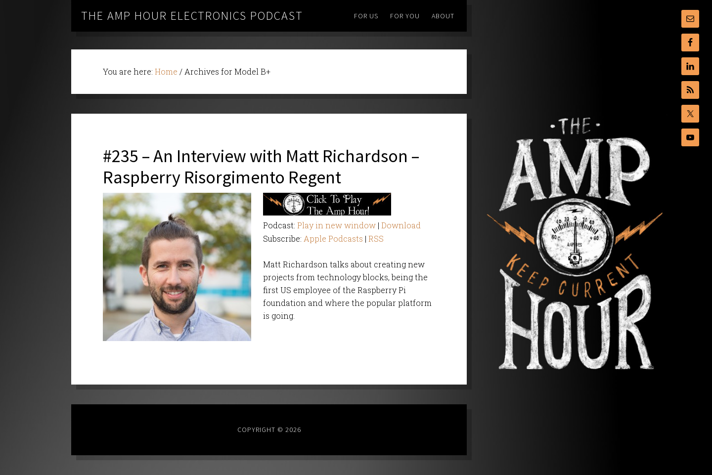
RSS (376, 238)
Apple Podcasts (333, 238)
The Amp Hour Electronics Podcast (192, 15)
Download (401, 225)
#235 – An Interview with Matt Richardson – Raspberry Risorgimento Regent (261, 166)
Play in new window (336, 225)
